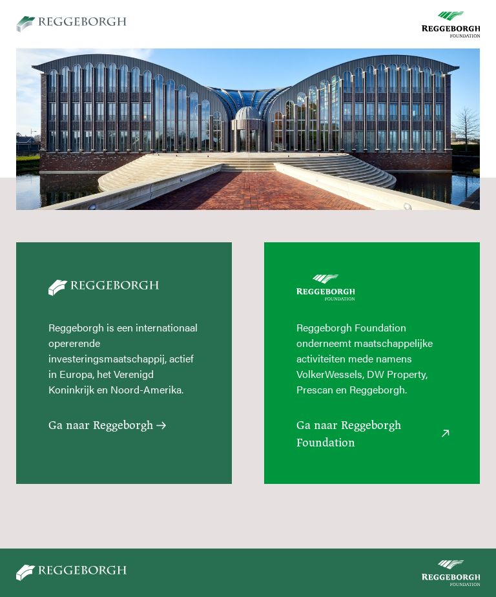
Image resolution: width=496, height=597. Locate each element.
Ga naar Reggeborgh (105, 425)
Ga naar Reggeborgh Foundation (372, 434)
